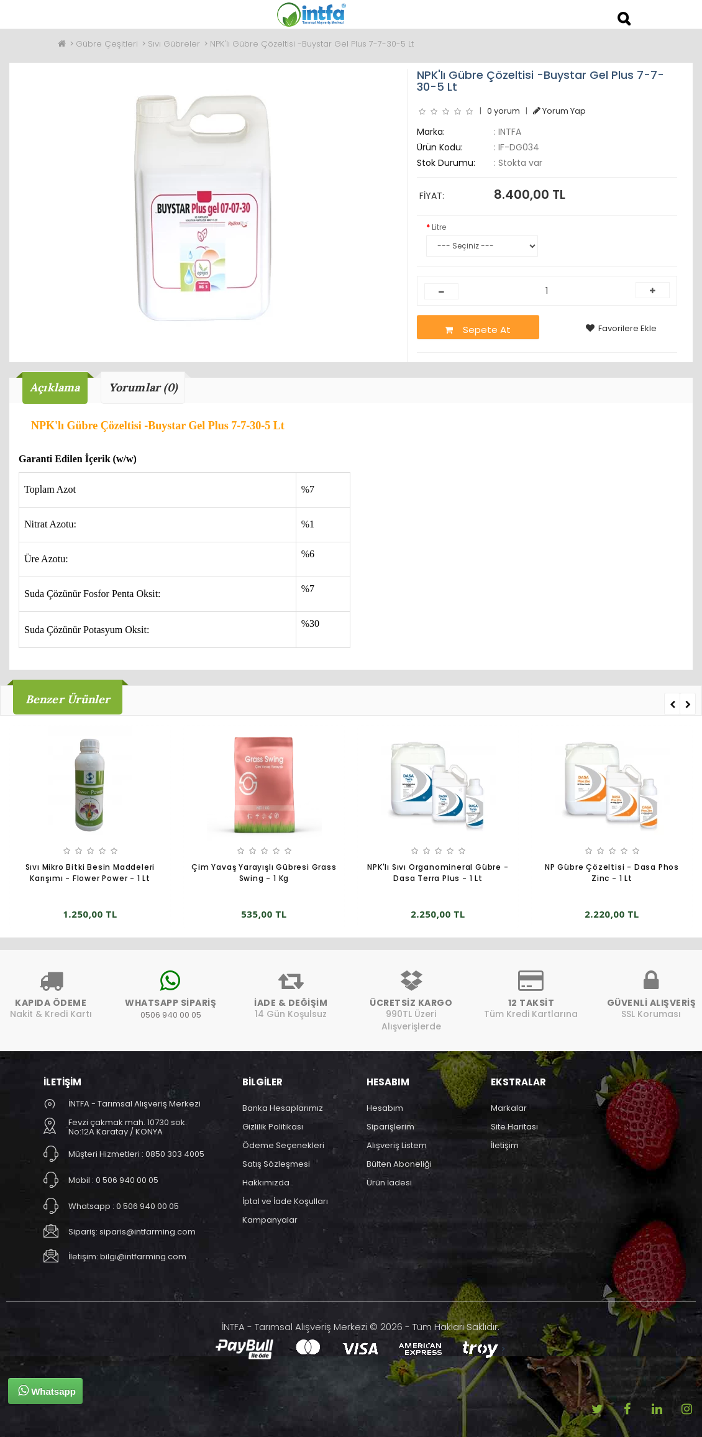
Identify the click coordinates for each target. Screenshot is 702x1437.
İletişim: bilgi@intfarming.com (127, 1256)
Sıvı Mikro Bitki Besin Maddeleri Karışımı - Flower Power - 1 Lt (90, 873)
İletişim (505, 1145)
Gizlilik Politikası (272, 1127)
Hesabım (385, 1108)
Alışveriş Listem (397, 1145)
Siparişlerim (390, 1127)
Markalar (509, 1108)
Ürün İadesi (389, 1182)
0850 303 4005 (174, 1154)
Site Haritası (514, 1127)
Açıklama (55, 387)
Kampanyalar (270, 1220)
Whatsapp (47, 1390)
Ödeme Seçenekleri (283, 1145)
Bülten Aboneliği (399, 1164)
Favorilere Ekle (621, 328)
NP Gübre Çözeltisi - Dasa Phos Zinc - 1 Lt (612, 873)
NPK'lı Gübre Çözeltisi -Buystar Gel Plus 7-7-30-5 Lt (312, 44)
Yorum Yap (559, 111)
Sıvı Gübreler (174, 44)
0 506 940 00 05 (127, 1180)
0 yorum (503, 111)
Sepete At (478, 329)
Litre (439, 227)
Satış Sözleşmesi (276, 1164)
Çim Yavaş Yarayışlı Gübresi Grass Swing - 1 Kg (263, 873)
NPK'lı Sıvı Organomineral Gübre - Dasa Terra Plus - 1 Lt (437, 873)
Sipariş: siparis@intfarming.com (132, 1232)
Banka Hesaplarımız (282, 1108)
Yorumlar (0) (143, 387)
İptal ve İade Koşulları (285, 1201)
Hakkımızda (265, 1182)
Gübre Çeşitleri (107, 44)
